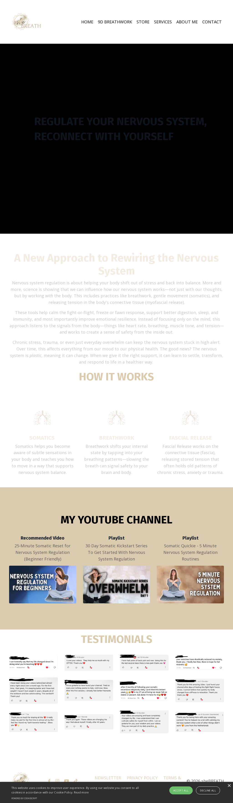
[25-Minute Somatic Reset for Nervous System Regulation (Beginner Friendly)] (42, 584)
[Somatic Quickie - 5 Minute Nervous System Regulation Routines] (190, 584)
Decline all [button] (208, 790)
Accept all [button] (181, 790)
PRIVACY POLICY (142, 778)
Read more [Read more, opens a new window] (81, 792)
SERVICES (163, 22)
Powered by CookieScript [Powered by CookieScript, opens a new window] (24, 798)
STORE (143, 22)
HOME (87, 22)
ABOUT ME (187, 22)
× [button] (229, 786)
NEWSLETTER (108, 778)
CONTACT (212, 22)
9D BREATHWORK (115, 22)
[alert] (116, 792)
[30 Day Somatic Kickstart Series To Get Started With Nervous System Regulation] (116, 584)
